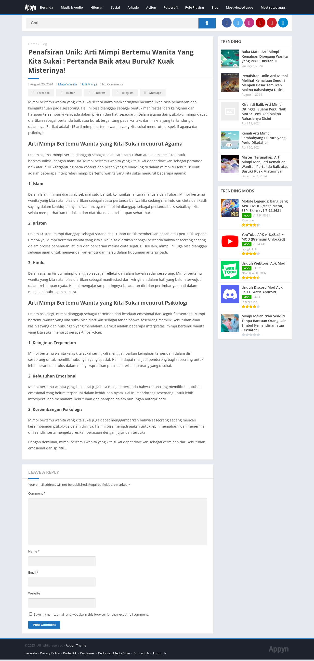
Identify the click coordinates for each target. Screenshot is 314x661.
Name (33, 553)
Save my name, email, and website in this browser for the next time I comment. (91, 616)
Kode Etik (70, 654)
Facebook (40, 94)
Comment (36, 495)
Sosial (115, 7)
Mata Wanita (67, 85)
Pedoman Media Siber (114, 654)
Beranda (46, 7)
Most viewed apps (239, 7)
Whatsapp (152, 94)
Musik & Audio (72, 7)
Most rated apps (273, 7)
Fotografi (171, 7)
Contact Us (141, 654)
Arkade (133, 7)
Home (32, 45)
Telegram (124, 94)
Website (34, 595)
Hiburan (97, 7)
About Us (159, 654)
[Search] (120, 23)
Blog (214, 7)
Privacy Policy (50, 654)
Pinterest (96, 94)
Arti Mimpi (89, 85)
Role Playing (194, 7)
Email (33, 574)
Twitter (67, 94)
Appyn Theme (76, 647)
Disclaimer (87, 654)
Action (151, 7)
